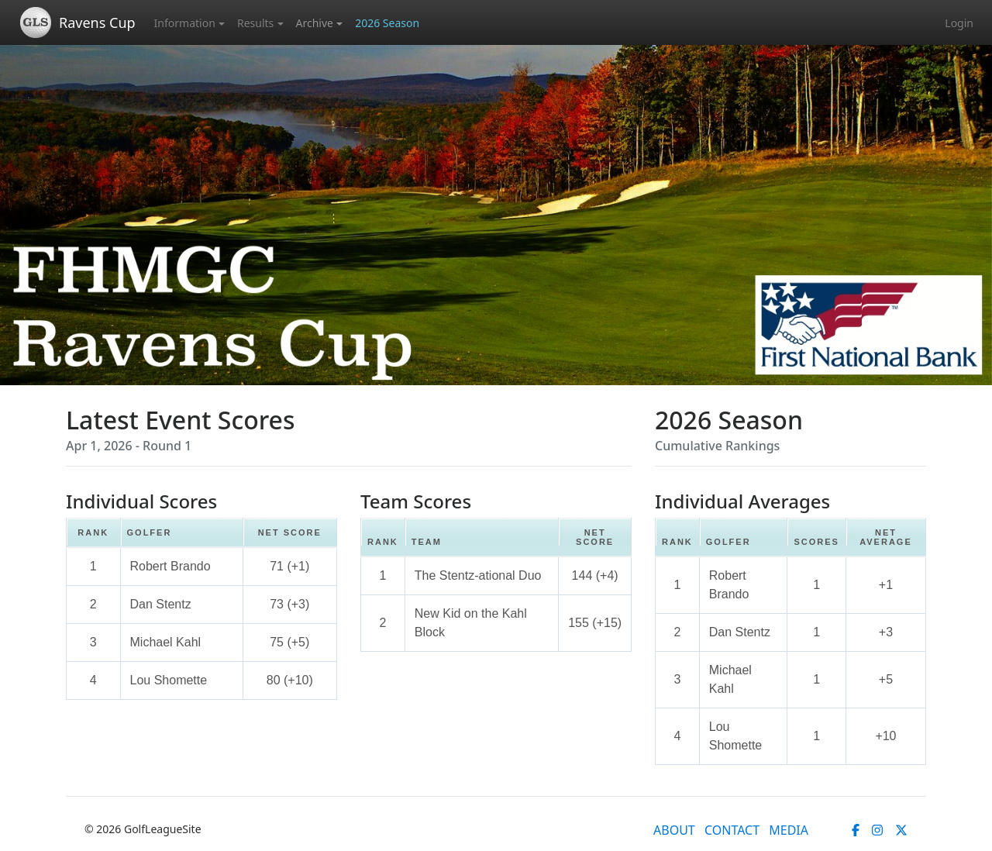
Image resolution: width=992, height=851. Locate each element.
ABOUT (674, 830)
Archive (314, 23)
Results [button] (255, 23)
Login (959, 23)
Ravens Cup (97, 22)
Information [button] (184, 23)
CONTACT (732, 830)
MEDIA (788, 830)
